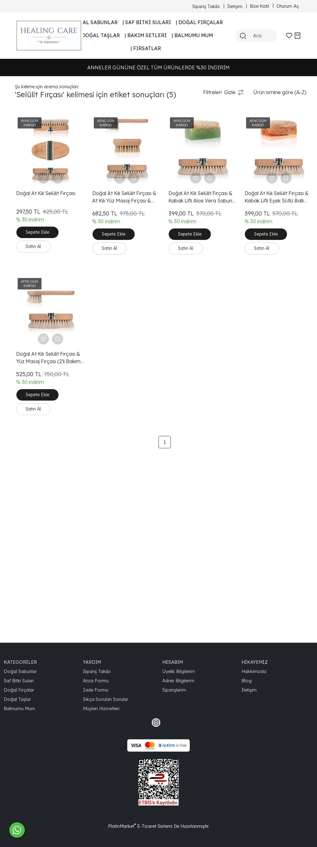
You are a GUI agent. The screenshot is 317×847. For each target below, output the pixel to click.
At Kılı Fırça (28, 177)
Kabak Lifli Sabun (34, 127)
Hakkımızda (253, 671)
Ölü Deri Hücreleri (35, 553)
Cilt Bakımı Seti (32, 474)
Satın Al (113, 236)
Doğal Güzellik (31, 405)
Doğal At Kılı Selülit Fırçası (44, 355)
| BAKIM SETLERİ (146, 35)
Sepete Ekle (118, 222)
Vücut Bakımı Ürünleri (40, 494)
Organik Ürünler (33, 286)
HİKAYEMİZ (254, 662)
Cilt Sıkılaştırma (32, 345)
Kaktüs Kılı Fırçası (34, 236)
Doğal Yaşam (30, 583)
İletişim (249, 690)
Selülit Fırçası (30, 246)
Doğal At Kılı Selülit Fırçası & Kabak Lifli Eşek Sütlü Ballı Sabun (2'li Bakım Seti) (287, 177)
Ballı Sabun (27, 603)
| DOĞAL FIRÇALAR (199, 22)
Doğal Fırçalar (19, 690)
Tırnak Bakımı (30, 197)
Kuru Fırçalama (32, 395)
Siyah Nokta (29, 534)
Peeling (23, 137)
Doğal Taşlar (17, 699)
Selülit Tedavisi (32, 385)
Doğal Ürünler (31, 276)
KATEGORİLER (20, 662)
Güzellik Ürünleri (33, 296)
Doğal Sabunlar (20, 671)
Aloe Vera (26, 484)
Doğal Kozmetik (33, 435)
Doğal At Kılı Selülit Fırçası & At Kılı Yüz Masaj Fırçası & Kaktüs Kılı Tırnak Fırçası (174, 177)
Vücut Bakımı (30, 266)
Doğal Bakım (30, 157)
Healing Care (30, 464)
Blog (246, 681)
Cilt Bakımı (27, 147)
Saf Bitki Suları (19, 681)
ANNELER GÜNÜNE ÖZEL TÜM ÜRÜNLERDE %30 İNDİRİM (158, 67)
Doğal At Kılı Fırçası (37, 524)
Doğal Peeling (31, 454)
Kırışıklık (23, 207)
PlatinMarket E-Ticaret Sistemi (140, 826)
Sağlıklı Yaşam (31, 573)
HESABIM (172, 662)
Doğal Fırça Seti (33, 217)
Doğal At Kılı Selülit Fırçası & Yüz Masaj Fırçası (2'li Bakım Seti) (119, 325)
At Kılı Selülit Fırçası (37, 375)
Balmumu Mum (19, 708)
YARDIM (92, 662)
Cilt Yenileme (30, 365)
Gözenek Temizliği (36, 326)
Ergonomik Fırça (34, 514)
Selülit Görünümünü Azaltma (48, 504)
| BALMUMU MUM (192, 35)
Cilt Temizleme (32, 425)
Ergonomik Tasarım (37, 563)
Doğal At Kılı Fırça (35, 613)
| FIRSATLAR (146, 48)
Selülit (21, 167)
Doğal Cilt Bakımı (34, 306)
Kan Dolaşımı (30, 335)
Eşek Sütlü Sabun (35, 444)
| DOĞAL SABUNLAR (93, 22)
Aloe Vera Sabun (34, 415)
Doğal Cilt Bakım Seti (39, 316)
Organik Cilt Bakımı (36, 593)
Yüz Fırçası (27, 256)
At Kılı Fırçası (29, 227)
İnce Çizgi (26, 544)
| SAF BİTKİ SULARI (147, 22)
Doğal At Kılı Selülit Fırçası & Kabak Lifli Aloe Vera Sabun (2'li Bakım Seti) (232, 177)
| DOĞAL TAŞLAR (99, 35)
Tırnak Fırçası (30, 187)
